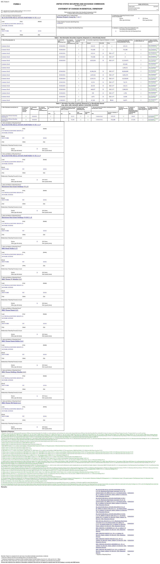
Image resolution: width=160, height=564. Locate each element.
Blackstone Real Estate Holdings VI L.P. (15, 186)
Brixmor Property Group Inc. (66, 17)
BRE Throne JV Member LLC (12, 279)
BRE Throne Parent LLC (10, 310)
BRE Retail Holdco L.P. (10, 248)
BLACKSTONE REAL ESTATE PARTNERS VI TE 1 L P (21, 17)
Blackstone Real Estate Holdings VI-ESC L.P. (17, 217)
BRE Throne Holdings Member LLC (14, 372)
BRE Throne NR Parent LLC (11, 403)
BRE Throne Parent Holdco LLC (12, 341)
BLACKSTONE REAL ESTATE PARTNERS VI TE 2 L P (21, 156)
